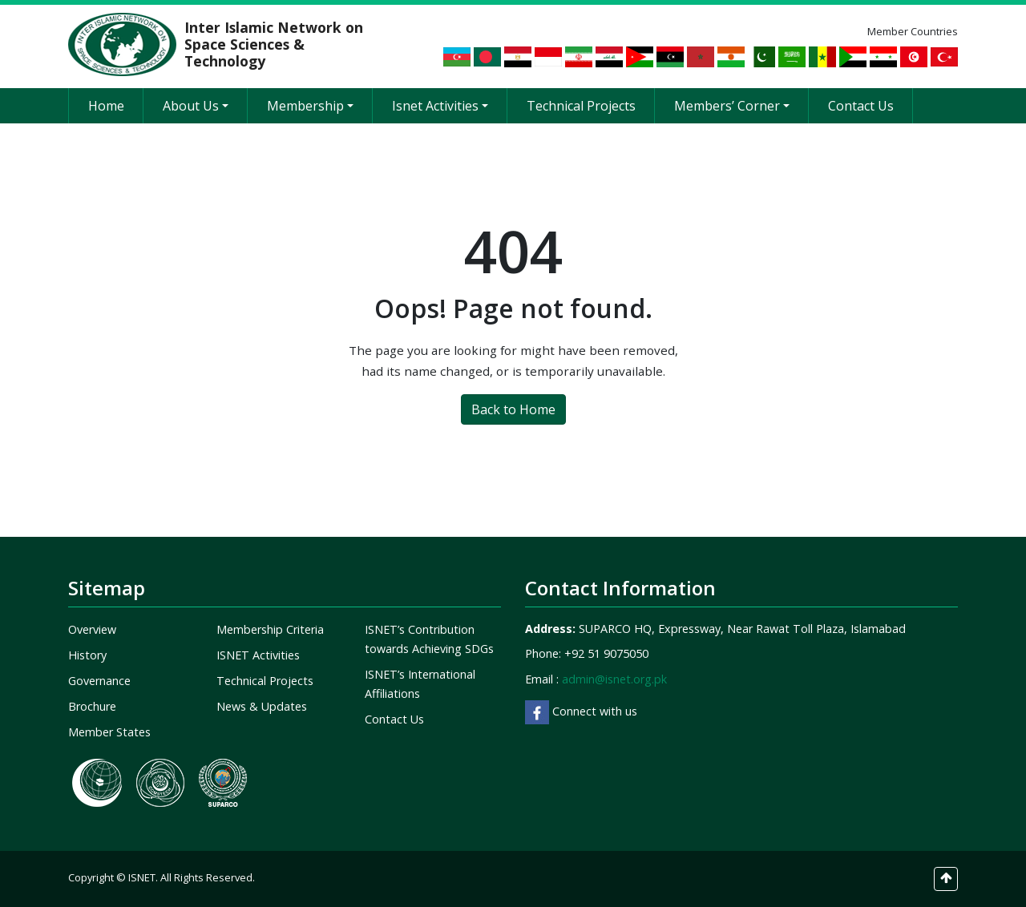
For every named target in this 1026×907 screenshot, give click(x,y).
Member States (109, 732)
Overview (92, 629)
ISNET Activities (258, 655)
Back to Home (513, 409)
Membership (310, 106)
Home (106, 106)
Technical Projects (581, 106)
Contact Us (861, 106)
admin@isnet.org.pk (614, 679)
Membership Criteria (270, 629)
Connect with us (581, 711)
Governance (99, 680)
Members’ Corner (732, 106)
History (87, 655)
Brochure (92, 706)
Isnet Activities (440, 106)
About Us (195, 106)
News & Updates (261, 706)
